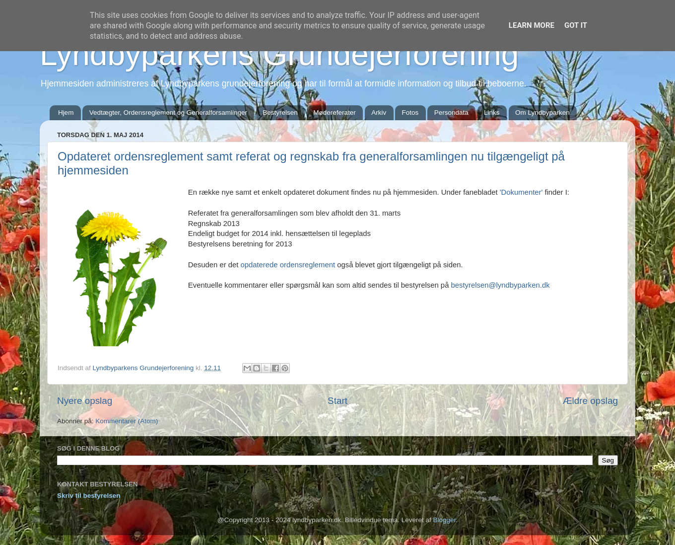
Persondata (451, 112)
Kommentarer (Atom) (126, 421)
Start (337, 400)
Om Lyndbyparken (542, 112)
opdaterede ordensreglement (287, 265)
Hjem (66, 112)
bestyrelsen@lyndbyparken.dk (500, 285)
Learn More (531, 25)
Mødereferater (334, 112)
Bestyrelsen (280, 112)
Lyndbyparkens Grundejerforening (279, 54)
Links (492, 112)
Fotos (410, 112)
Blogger (444, 520)
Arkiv (378, 112)
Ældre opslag (590, 400)
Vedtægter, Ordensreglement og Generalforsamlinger (168, 112)
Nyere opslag (84, 400)
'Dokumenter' (521, 192)
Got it (575, 25)
